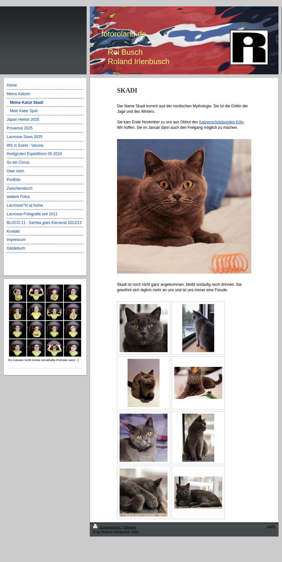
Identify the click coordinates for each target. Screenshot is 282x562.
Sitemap (129, 527)
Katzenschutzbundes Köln (221, 122)
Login (271, 526)
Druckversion (107, 527)
